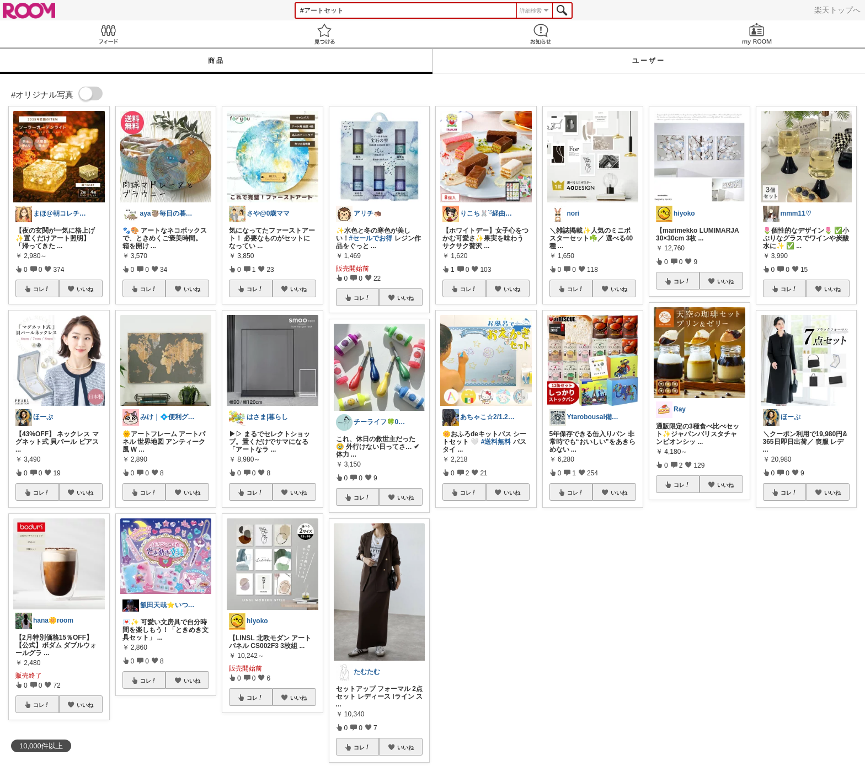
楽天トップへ (837, 10)
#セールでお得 (371, 238)
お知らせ (540, 33)
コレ (41, 289)
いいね (85, 289)
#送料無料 (496, 442)
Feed (108, 33)
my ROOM (757, 33)
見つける (324, 33)
